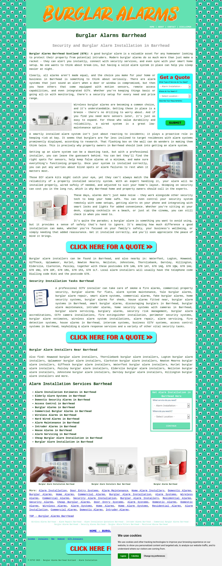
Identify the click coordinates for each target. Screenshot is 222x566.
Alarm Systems (165, 494)
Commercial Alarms (91, 494)
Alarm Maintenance (115, 490)
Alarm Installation (53, 490)
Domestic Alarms (179, 490)
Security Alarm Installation (94, 498)
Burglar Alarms (40, 494)
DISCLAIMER (185, 27)
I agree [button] (123, 556)
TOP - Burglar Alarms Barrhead (51, 516)
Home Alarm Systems (133, 505)
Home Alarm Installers (148, 490)
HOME (152, 27)
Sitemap (31, 539)
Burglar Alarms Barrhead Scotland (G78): (59, 53)
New (53, 539)
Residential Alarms (177, 498)
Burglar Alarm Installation (130, 494)
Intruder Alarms (117, 509)
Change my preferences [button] (154, 556)
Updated (61, 539)
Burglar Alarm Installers (139, 498)
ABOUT (161, 27)
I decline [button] (135, 556)
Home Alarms (65, 494)
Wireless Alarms (55, 505)
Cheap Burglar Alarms (73, 502)
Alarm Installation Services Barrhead (70, 384)
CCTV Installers (75, 539)
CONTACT (171, 27)
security (168, 326)
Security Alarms (41, 502)
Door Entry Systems (84, 490)
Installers (43, 539)
